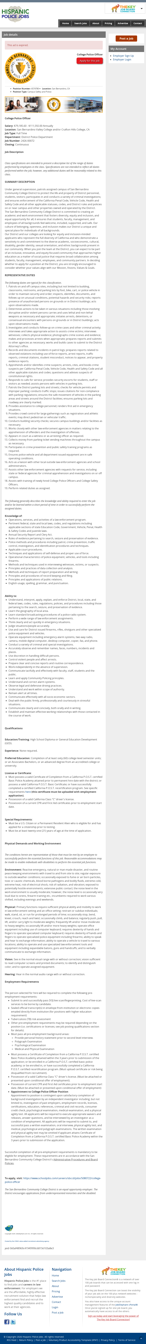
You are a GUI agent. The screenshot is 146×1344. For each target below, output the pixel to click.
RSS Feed (11, 1340)
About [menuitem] (55, 1286)
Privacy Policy (108, 1340)
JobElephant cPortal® (126, 1304)
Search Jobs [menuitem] (59, 1281)
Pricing (108, 23)
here (28, 792)
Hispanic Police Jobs (33, 1336)
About (95, 23)
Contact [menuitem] (56, 1302)
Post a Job (126, 38)
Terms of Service (126, 1340)
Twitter (13, 1321)
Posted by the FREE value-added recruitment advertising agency (27, 1241)
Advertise (123, 23)
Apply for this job (90, 60)
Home (65, 23)
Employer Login (122, 59)
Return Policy (26, 1340)
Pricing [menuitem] (56, 1291)
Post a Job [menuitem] (58, 1312)
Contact (138, 23)
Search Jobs (80, 23)
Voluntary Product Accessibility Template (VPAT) (73, 1340)
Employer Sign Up (123, 55)
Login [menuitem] (55, 1307)
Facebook (6, 1321)
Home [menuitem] (55, 1275)
